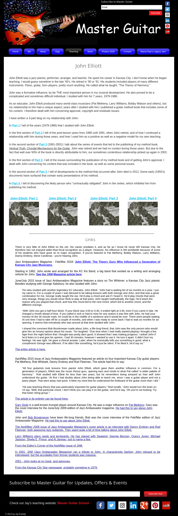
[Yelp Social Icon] (167, 31)
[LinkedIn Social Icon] (167, 20)
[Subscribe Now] (155, 494)
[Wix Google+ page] (144, 505)
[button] (43, 52)
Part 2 (38, 132)
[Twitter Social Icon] (167, 9)
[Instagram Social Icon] (167, 15)
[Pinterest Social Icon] (167, 26)
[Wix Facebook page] (167, 3)
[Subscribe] (155, 13)
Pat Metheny (114, 252)
